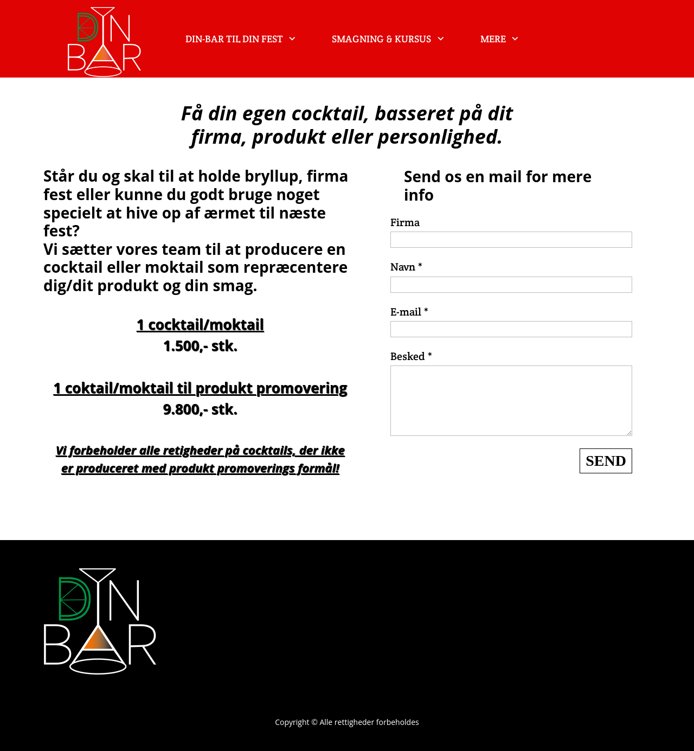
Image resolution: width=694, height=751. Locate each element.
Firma (405, 222)
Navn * (406, 267)
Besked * (411, 356)
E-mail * (409, 312)
